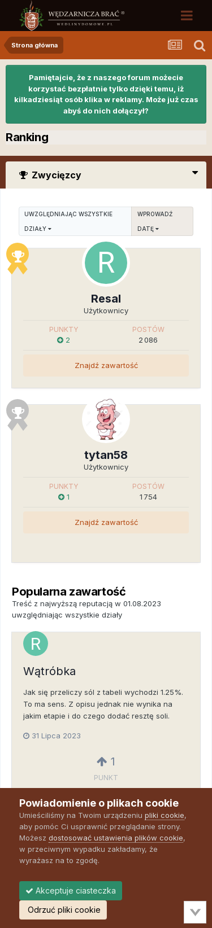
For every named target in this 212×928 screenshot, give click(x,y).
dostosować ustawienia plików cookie (116, 837)
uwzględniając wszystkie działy (68, 221)
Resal (106, 298)
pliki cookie (164, 815)
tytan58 (106, 455)
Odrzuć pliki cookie (63, 909)
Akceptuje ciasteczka (70, 890)
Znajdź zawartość (106, 365)
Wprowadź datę (154, 221)
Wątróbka (49, 671)
